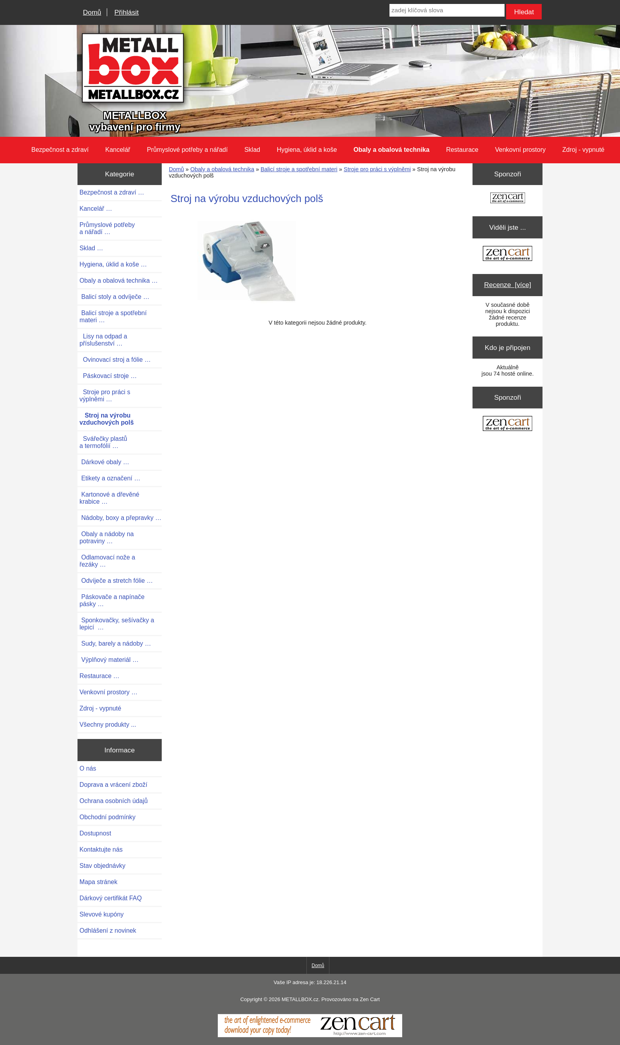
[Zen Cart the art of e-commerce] (507, 199)
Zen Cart (370, 999)
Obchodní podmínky (107, 817)
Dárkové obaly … (104, 462)
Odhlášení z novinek (107, 930)
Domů (92, 12)
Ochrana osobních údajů (113, 800)
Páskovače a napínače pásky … (112, 600)
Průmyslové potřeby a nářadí (187, 149)
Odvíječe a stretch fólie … (116, 580)
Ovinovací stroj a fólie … (115, 359)
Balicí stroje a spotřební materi (299, 169)
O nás (87, 768)
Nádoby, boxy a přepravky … (120, 517)
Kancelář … (95, 208)
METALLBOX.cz (300, 999)
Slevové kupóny (101, 914)
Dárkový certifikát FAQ (110, 898)
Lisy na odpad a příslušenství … (103, 340)
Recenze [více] (507, 285)
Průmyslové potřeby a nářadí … (107, 228)
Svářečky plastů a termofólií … (103, 442)
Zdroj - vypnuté (583, 149)
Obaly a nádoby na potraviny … (106, 537)
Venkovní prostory (520, 149)
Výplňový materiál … (109, 659)
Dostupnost (95, 833)
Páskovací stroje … (108, 375)
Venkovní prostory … (108, 692)
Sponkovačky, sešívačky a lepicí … (116, 624)
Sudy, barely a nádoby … (115, 643)
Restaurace (462, 149)
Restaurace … (99, 676)
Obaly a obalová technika (222, 169)
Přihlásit (126, 12)
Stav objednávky (102, 865)
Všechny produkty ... (107, 724)
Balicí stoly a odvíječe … (114, 296)
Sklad (252, 149)
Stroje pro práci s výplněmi (377, 169)
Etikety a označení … (109, 478)
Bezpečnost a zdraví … (111, 192)
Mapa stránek (98, 882)
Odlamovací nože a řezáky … (107, 561)
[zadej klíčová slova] (446, 10)
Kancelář (117, 149)
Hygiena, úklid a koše (307, 149)
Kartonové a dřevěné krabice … (109, 498)
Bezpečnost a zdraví (60, 149)
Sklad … (91, 248)
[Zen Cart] (310, 1035)
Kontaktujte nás (101, 849)
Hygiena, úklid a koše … (113, 264)
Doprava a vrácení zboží (113, 784)
